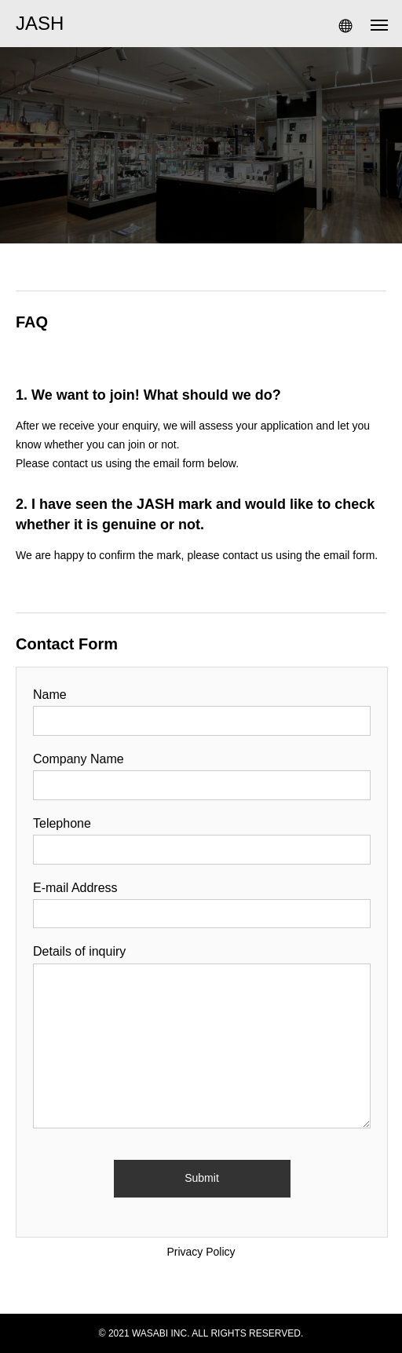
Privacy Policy (200, 1251)
